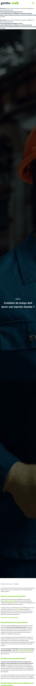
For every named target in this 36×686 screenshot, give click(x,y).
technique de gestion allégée (25, 650)
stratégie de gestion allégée (10, 601)
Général (18, 299)
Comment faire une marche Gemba (9, 617)
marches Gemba (18, 609)
